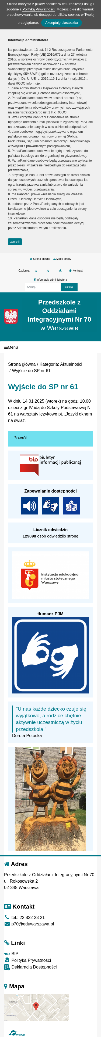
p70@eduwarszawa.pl (29, 924)
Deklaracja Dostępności (30, 967)
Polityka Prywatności (27, 960)
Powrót (20, 438)
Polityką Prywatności (38, 9)
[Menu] (50, 347)
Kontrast (75, 270)
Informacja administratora (50, 279)
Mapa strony (62, 258)
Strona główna (40, 258)
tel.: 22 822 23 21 (24, 917)
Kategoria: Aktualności (61, 364)
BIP (11, 953)
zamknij (15, 241)
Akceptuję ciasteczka (61, 23)
